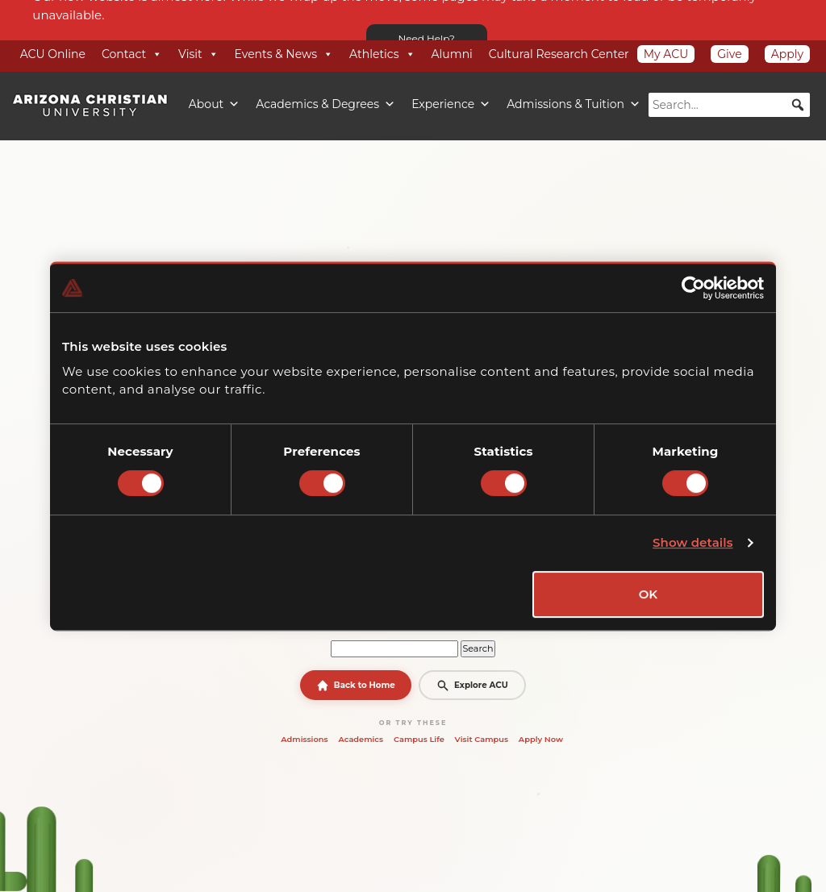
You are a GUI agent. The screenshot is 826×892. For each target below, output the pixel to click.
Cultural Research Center (559, 54)
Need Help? (426, 38)
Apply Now (541, 739)
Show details (693, 542)
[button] (798, 105)
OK (648, 594)
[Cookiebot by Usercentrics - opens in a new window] (693, 288)
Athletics (382, 54)
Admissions (304, 739)
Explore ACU (471, 685)
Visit (198, 54)
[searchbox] (729, 105)
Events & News (284, 54)
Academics (360, 739)
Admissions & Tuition (573, 104)
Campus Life (419, 739)
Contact (132, 54)
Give (729, 54)
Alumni (452, 54)
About (214, 104)
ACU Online (53, 54)
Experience (450, 104)
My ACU (666, 54)
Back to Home (355, 685)
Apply (787, 54)
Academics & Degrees (325, 104)
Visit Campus (481, 739)
